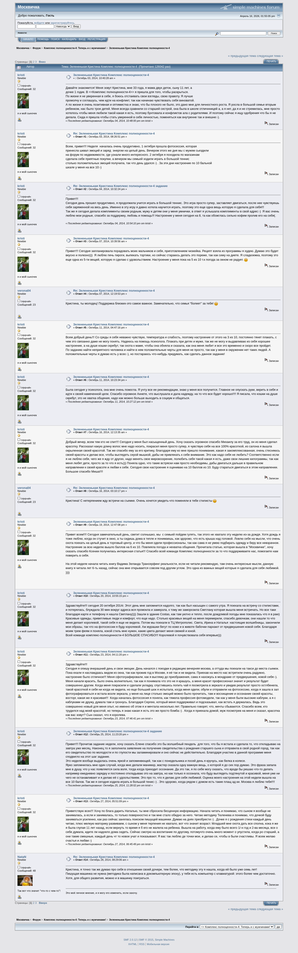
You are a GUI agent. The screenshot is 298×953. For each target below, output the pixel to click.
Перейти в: (192, 926)
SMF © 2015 (146, 939)
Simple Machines (165, 939)
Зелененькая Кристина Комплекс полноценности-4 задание (117, 731)
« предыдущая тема (242, 56)
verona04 (24, 290)
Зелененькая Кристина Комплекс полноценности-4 (111, 75)
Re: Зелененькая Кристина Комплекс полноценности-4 (114, 133)
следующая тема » (270, 56)
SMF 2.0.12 (130, 939)
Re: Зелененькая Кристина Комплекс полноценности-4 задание (120, 186)
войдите (39, 22)
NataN (21, 857)
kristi (21, 75)
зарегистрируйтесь (62, 22)
